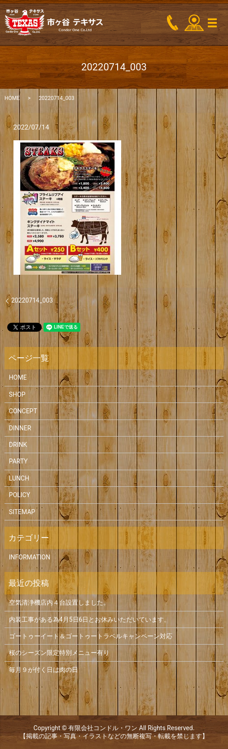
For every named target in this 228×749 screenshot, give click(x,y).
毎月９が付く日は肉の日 (43, 669)
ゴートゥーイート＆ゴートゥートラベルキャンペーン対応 (90, 636)
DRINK (18, 444)
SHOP (17, 394)
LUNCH (19, 478)
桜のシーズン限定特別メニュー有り (59, 652)
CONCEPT (23, 411)
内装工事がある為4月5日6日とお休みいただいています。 (90, 619)
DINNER (20, 428)
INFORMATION (29, 557)
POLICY (19, 494)
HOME (12, 98)
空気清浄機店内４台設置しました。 (59, 602)
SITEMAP (22, 511)
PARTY (18, 461)
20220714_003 (32, 300)
